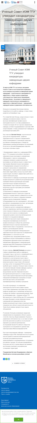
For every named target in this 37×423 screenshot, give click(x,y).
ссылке (5, 414)
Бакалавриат (5, 400)
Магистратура (5, 402)
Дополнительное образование (10, 406)
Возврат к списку (18, 363)
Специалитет (5, 404)
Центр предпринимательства (10, 392)
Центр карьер (5, 390)
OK (18, 419)
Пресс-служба (5, 394)
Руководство (5, 388)
